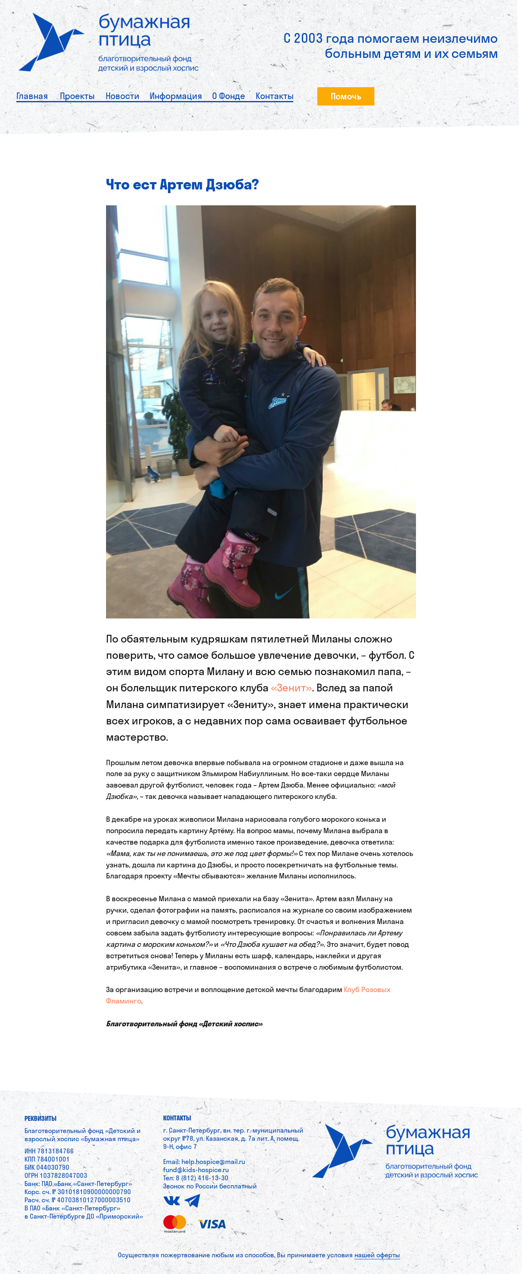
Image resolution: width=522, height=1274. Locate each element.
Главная (32, 95)
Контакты (275, 95)
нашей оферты (377, 1255)
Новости (122, 95)
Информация (176, 95)
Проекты (77, 95)
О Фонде (228, 95)
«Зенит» (291, 687)
